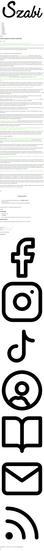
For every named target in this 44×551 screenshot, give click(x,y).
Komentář (2, 228)
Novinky (3, 32)
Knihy (3, 25)
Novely (3, 27)
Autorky (3, 29)
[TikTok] (22, 368)
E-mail (1, 230)
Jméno (1, 229)
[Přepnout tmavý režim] (0, 550)
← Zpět (1, 209)
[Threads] (22, 412)
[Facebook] (22, 280)
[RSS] (22, 545)
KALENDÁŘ (4, 33)
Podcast (3, 31)
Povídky (3, 28)
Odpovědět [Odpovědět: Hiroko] (4, 215)
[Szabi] (22, 19)
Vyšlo (3, 24)
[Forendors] (22, 457)
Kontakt (1, 36)
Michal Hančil (20, 547)
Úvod (3, 23)
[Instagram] (22, 324)
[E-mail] (22, 501)
